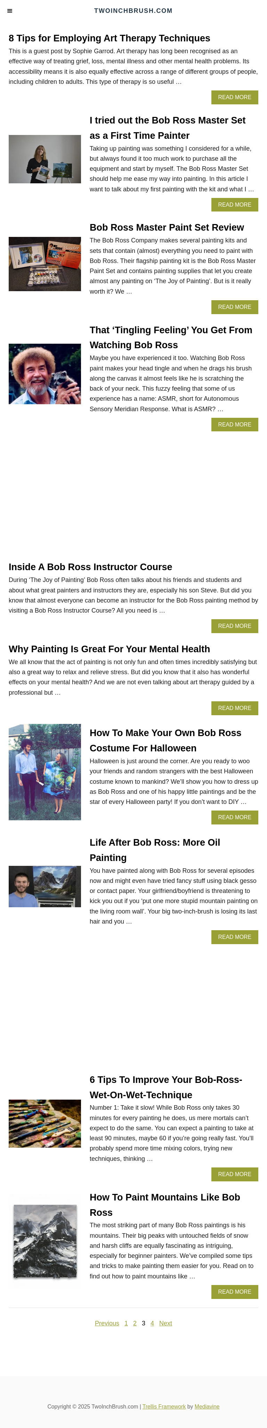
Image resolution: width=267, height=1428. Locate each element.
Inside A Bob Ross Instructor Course (90, 567)
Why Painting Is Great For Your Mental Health (109, 649)
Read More (237, 99)
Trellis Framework (164, 1407)
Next (165, 1323)
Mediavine (207, 1407)
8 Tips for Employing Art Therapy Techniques (109, 38)
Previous (107, 1323)
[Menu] (10, 11)
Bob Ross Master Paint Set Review (167, 227)
